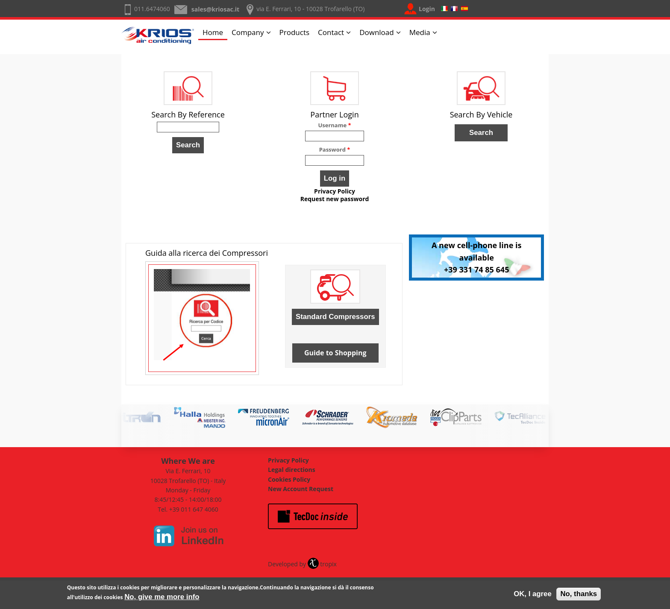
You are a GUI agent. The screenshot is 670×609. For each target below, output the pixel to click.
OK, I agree (533, 595)
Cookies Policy (289, 479)
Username (334, 125)
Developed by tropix (302, 564)
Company (248, 32)
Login (427, 9)
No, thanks (578, 595)
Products (294, 32)
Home (213, 32)
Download (376, 32)
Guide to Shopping (335, 352)
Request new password (334, 199)
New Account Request (300, 489)
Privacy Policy (334, 191)
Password (334, 149)
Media (419, 32)
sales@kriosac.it (215, 9)
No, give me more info (161, 598)
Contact (331, 32)
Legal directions (291, 470)
